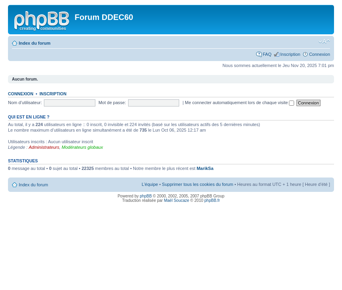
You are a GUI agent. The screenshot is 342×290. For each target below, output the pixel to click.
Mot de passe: (112, 102)
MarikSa (205, 168)
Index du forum (34, 43)
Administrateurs (44, 147)
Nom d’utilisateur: (25, 102)
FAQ (267, 54)
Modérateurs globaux (82, 147)
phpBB (146, 196)
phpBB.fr (212, 200)
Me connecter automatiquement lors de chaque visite (239, 102)
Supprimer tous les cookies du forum (197, 184)
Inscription (290, 54)
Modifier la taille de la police (324, 41)
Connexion (319, 54)
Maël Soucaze (176, 200)
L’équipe (150, 184)
